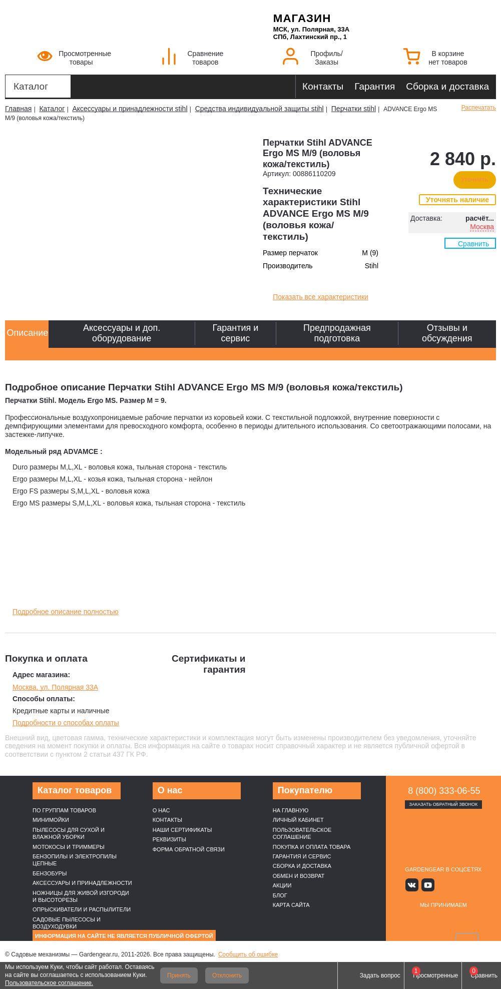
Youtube (428, 884)
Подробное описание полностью (66, 612)
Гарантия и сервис (302, 856)
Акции (282, 885)
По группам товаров (64, 810)
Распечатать (478, 107)
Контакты (322, 86)
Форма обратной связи (189, 849)
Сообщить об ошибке (248, 954)
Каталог (31, 86)
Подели (466, 920)
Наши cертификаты (182, 830)
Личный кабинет (298, 820)
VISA (408, 920)
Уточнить (474, 179)
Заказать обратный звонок (443, 804)
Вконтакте (414, 884)
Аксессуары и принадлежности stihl (129, 109)
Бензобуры (50, 873)
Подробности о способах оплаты (66, 723)
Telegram (472, 884)
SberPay (443, 939)
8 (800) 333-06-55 (444, 791)
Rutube (458, 884)
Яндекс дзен (443, 884)
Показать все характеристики (320, 297)
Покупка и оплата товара (312, 847)
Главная (18, 109)
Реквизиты (169, 839)
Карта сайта (291, 905)
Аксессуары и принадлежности (82, 883)
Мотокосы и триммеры (69, 847)
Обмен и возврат (299, 876)
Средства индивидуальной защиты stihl (259, 109)
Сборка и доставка (447, 86)
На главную (291, 810)
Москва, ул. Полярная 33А (55, 687)
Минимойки (51, 820)
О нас (161, 810)
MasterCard (432, 920)
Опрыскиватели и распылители (82, 909)
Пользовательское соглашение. (49, 982)
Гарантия (374, 86)
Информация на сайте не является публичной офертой (124, 936)
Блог (280, 895)
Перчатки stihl (353, 109)
